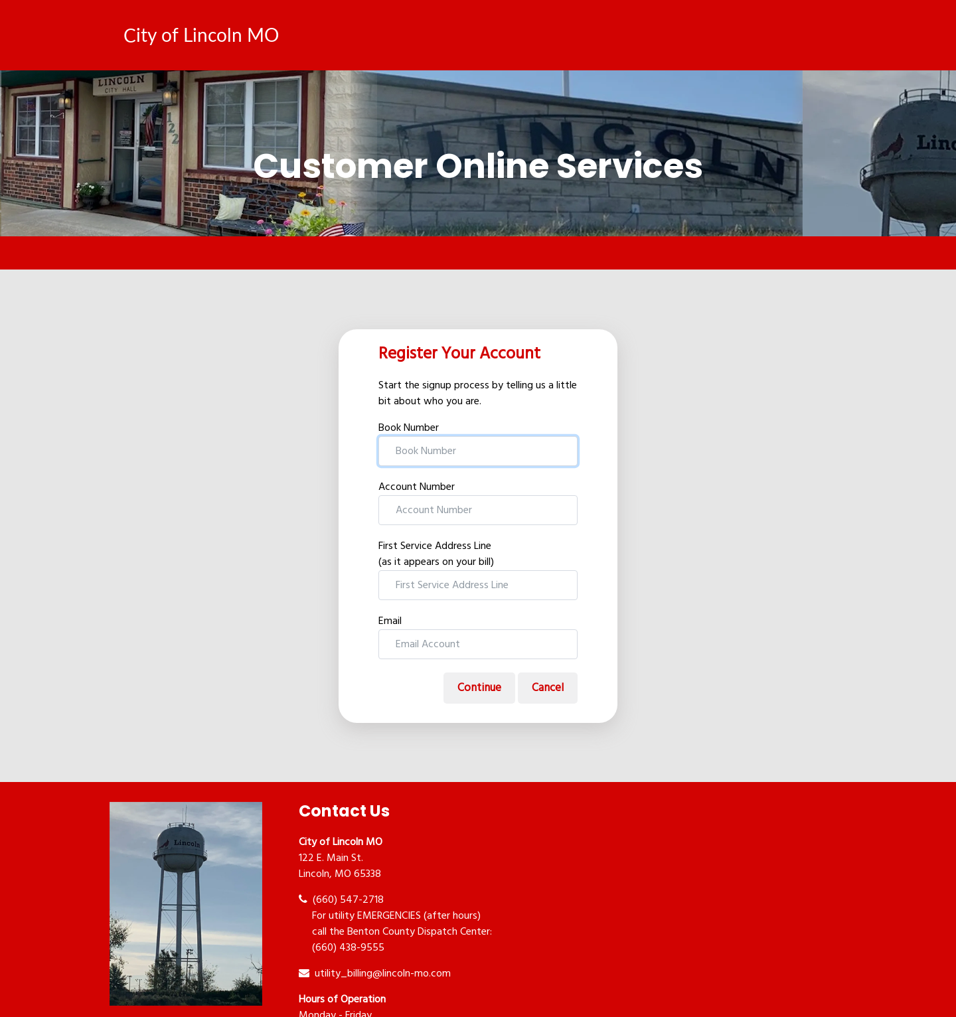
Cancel (548, 688)
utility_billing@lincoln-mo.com (375, 973)
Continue (479, 688)
